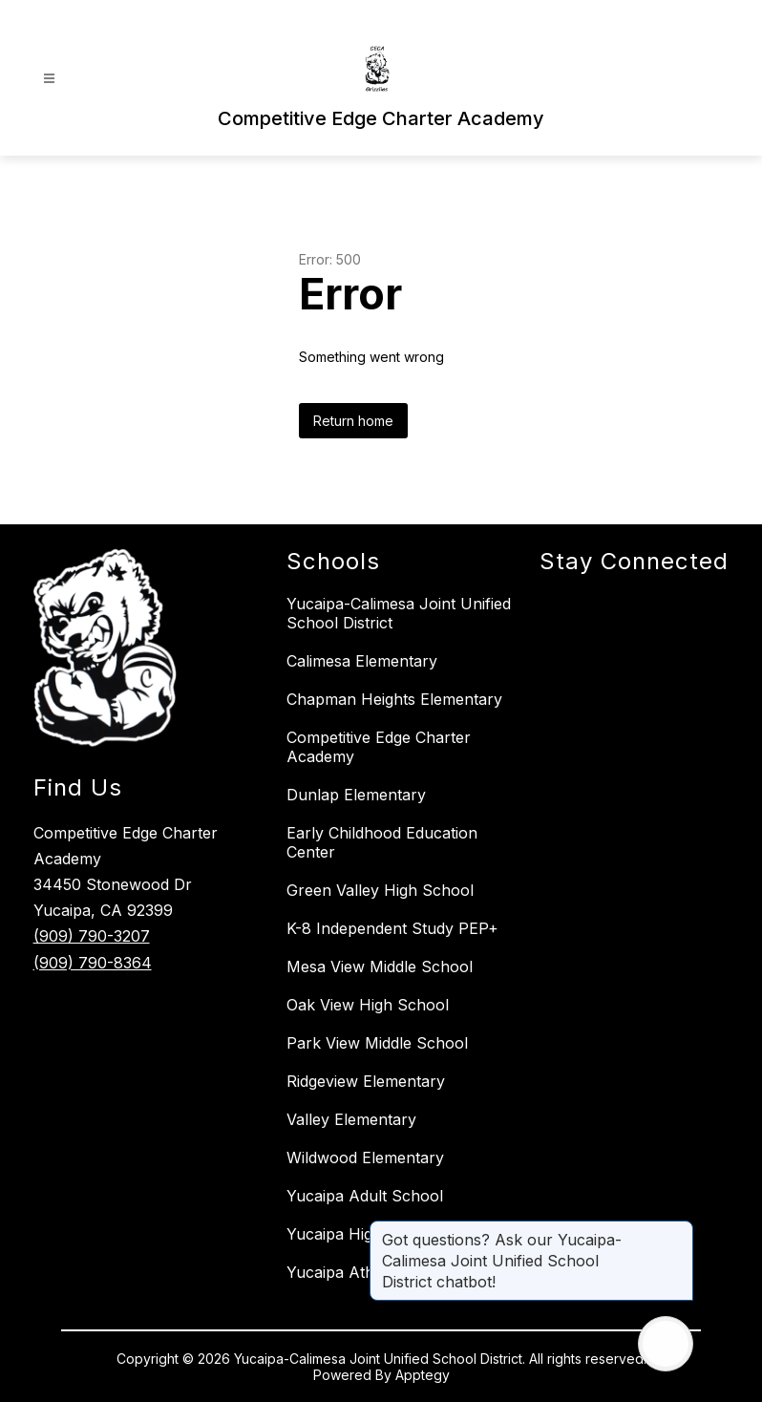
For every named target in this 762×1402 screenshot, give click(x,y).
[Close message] (678, 1230)
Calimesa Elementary (361, 660)
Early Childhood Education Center (381, 842)
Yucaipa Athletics (348, 1272)
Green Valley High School (380, 890)
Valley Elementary (351, 1119)
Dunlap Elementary (356, 794)
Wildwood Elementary (365, 1157)
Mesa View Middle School (379, 966)
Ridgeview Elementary (365, 1081)
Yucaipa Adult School (364, 1195)
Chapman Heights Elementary (394, 699)
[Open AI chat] (665, 1344)
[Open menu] (49, 79)
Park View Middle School (377, 1042)
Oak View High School (367, 1004)
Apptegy (422, 1375)
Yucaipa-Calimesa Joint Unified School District (398, 613)
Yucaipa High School (362, 1233)
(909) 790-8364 (92, 962)
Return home (353, 421)
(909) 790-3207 (91, 935)
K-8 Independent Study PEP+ (392, 928)
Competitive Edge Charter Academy (378, 747)
